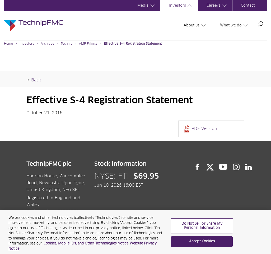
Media (146, 5)
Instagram (236, 167)
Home (8, 43)
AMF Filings (88, 43)
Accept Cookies (202, 243)
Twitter (210, 167)
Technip (66, 43)
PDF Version (204, 129)
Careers (217, 5)
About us (195, 25)
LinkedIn (248, 167)
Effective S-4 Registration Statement (133, 43)
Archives (47, 43)
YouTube (223, 167)
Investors (181, 5)
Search (260, 24)
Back (36, 80)
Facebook (197, 167)
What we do (235, 25)
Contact (248, 5)
